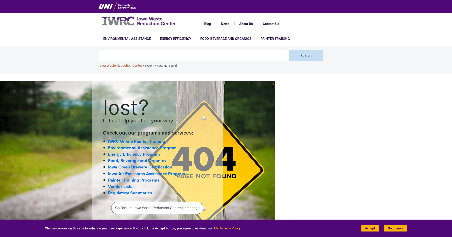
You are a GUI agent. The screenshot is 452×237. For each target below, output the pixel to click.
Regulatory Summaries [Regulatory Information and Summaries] (130, 193)
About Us (246, 24)
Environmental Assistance (127, 39)
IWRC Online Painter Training (136, 141)
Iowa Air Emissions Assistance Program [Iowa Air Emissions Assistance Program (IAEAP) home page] (146, 173)
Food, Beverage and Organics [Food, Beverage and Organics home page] (137, 160)
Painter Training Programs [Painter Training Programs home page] (133, 180)
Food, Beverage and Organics (225, 39)
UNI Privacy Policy (227, 228)
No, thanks (395, 228)
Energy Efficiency (175, 39)
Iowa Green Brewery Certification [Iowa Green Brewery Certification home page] (140, 167)
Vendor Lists (120, 186)
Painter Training (275, 39)
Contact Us (271, 24)
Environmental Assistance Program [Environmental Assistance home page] (142, 147)
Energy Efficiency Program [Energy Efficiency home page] (134, 154)
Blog (207, 24)
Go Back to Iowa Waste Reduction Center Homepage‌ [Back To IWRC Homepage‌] (157, 207)
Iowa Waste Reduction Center (120, 66)
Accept (370, 228)
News (225, 24)
